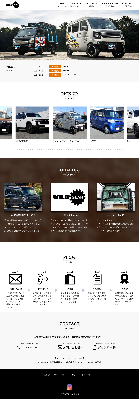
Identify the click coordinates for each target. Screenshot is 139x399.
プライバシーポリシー (70, 375)
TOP (62, 4)
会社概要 (46, 375)
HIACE (65, 66)
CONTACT (128, 4)
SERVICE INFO (109, 4)
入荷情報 (55, 67)
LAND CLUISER (69, 75)
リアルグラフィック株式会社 (70, 394)
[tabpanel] (70, 125)
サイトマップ (87, 375)
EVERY (66, 70)
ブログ (56, 375)
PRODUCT (91, 4)
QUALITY (75, 4)
